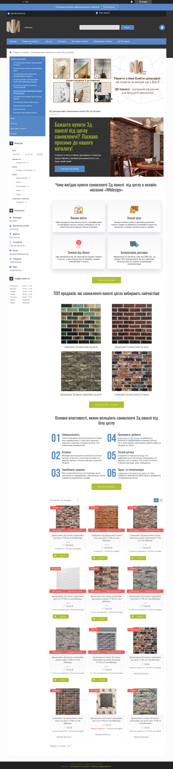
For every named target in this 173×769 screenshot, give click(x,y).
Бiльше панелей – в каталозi (106, 404)
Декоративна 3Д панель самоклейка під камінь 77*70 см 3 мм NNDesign (145, 597)
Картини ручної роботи (22, 106)
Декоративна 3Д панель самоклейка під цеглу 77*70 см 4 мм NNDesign (68, 536)
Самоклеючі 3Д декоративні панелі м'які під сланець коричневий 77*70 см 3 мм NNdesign (145, 538)
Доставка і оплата (80, 41)
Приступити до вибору (70, 168)
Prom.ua (99, 764)
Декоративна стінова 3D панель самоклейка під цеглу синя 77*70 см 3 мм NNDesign (145, 720)
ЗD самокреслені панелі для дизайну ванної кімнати (24, 75)
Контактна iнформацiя (106, 486)
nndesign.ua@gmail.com (19, 254)
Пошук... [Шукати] (127, 27)
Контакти (62, 41)
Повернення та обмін (102, 41)
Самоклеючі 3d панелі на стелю (132, 473)
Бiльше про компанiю (106, 280)
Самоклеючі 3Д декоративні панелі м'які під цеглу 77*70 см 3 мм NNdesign (106, 538)
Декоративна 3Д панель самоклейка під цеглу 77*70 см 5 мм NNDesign (145, 658)
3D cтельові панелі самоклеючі (26, 102)
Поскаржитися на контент (80, 766)
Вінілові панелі (19, 109)
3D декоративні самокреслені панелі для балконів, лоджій (25, 81)
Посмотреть (109, 7)
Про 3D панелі (124, 41)
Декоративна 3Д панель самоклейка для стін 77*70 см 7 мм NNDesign (106, 719)
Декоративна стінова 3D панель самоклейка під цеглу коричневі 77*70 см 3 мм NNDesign (106, 659)
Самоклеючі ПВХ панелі (129, 438)
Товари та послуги (30, 41)
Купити (63, 555)
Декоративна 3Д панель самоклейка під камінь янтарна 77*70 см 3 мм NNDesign (106, 599)
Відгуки (14, 134)
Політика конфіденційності (101, 766)
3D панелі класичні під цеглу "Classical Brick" (24, 86)
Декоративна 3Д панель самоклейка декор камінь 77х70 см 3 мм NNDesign (68, 659)
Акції (13, 118)
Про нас (49, 41)
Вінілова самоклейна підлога (25, 113)
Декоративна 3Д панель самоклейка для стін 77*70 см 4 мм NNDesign (68, 597)
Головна (13, 41)
